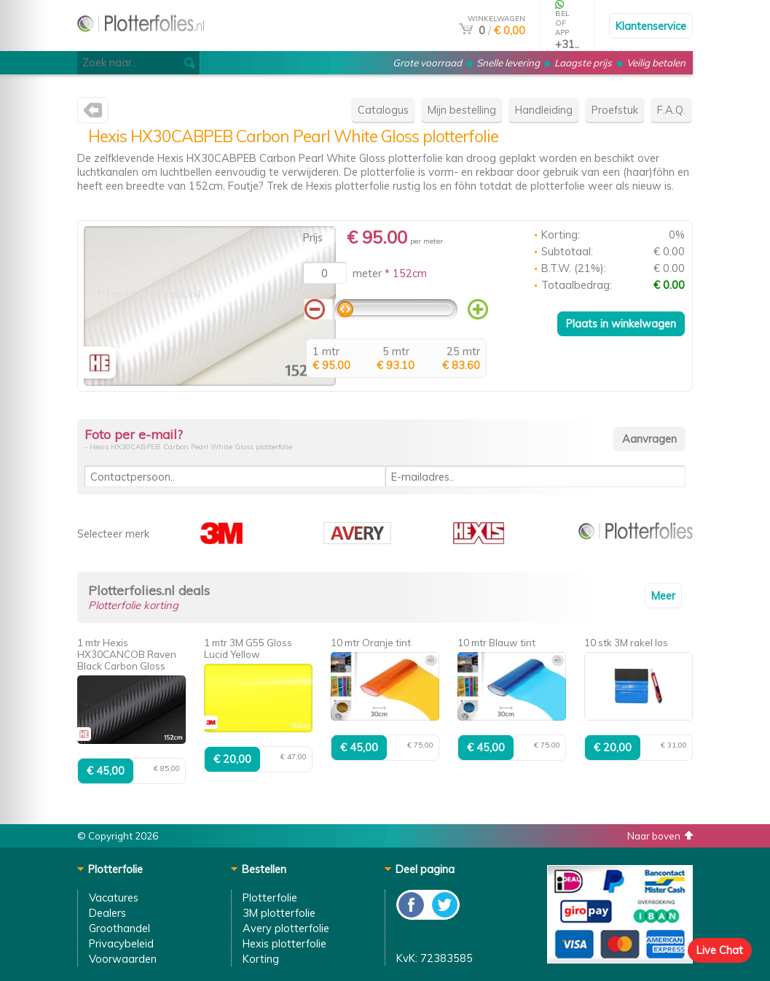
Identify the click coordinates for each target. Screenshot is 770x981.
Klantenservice (651, 26)
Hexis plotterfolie (284, 943)
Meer (663, 595)
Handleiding (544, 110)
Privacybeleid (121, 943)
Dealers (107, 913)
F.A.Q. (671, 110)
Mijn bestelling (462, 110)
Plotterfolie (270, 897)
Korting (261, 959)
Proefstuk (615, 110)
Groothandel (119, 928)
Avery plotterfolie (286, 928)
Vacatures (113, 897)
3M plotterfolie (279, 913)
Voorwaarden (123, 959)
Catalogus (383, 110)
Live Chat (719, 950)
